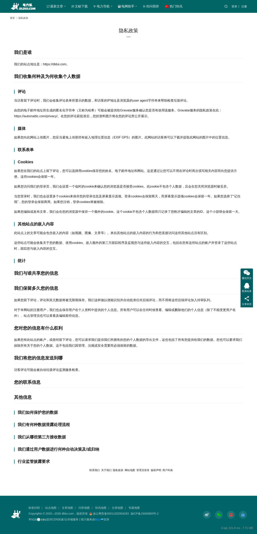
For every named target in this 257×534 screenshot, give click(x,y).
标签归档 (34, 507)
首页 (12, 18)
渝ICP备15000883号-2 (145, 513)
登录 (234, 6)
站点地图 (50, 507)
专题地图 (134, 507)
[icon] (207, 515)
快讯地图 (100, 507)
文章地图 (67, 507)
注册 (244, 6)
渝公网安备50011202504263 (111, 513)
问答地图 (84, 507)
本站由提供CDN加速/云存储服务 (54, 519)
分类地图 (117, 507)
